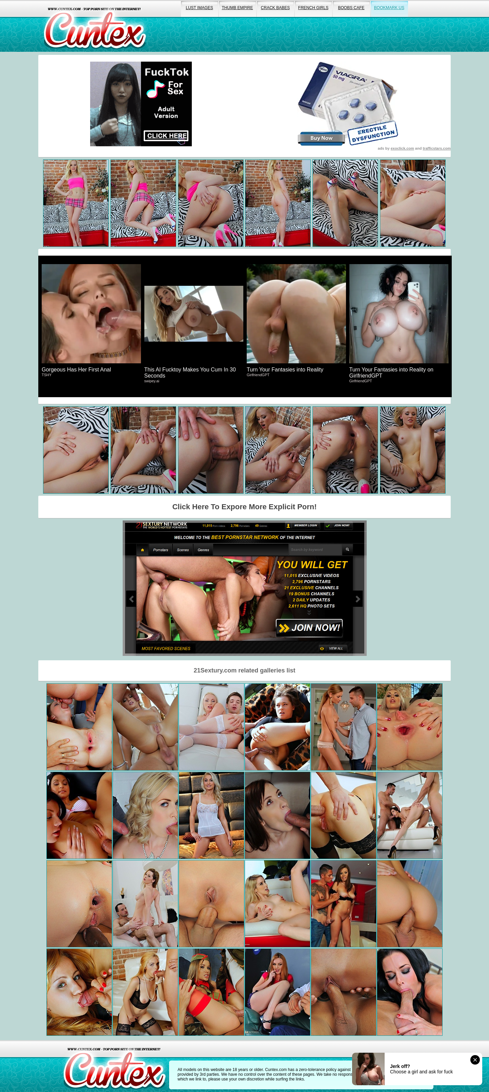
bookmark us (389, 7)
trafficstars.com (437, 148)
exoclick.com (402, 148)
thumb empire (237, 7)
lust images (199, 7)
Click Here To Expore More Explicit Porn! (244, 506)
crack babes (275, 7)
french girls (313, 7)
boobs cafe (351, 7)
